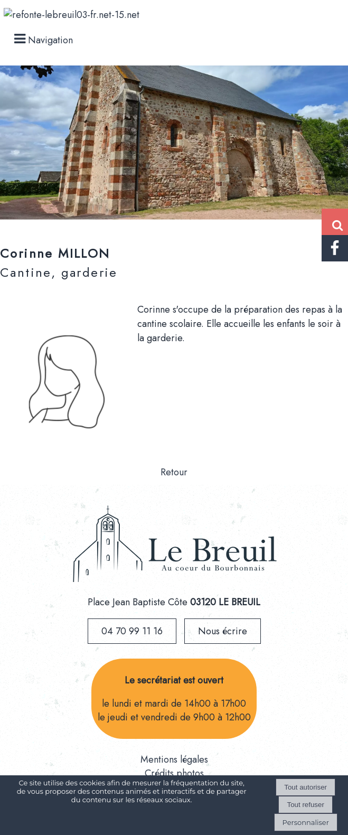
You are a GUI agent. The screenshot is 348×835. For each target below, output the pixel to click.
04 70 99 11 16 (132, 631)
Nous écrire (222, 631)
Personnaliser (306, 822)
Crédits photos (174, 773)
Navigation (50, 40)
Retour (174, 472)
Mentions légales (174, 759)
